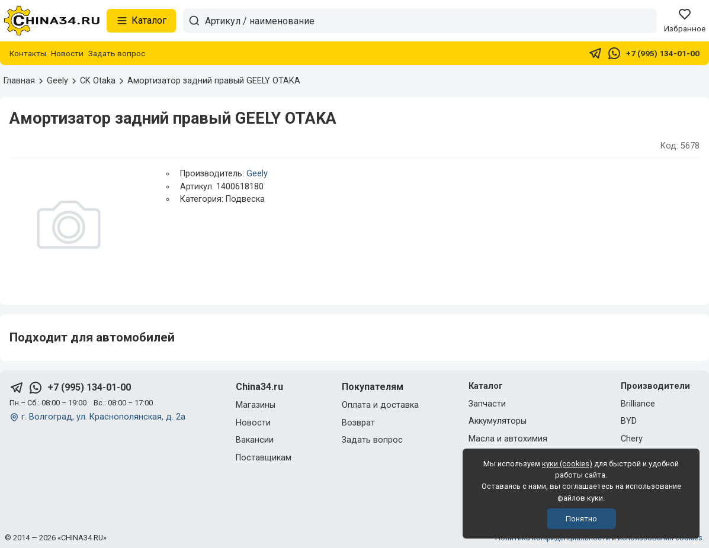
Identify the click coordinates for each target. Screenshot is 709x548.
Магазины (255, 405)
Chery (632, 439)
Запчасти (487, 404)
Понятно (581, 518)
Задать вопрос (116, 53)
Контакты (27, 53)
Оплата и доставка (380, 405)
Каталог (141, 21)
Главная (19, 81)
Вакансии (255, 440)
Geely (257, 174)
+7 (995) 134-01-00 (663, 53)
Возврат (358, 423)
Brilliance (638, 404)
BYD (629, 421)
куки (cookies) (567, 463)
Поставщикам (263, 458)
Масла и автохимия (508, 439)
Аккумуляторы (498, 421)
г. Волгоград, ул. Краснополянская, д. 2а (103, 417)
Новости (67, 53)
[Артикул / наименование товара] (430, 21)
